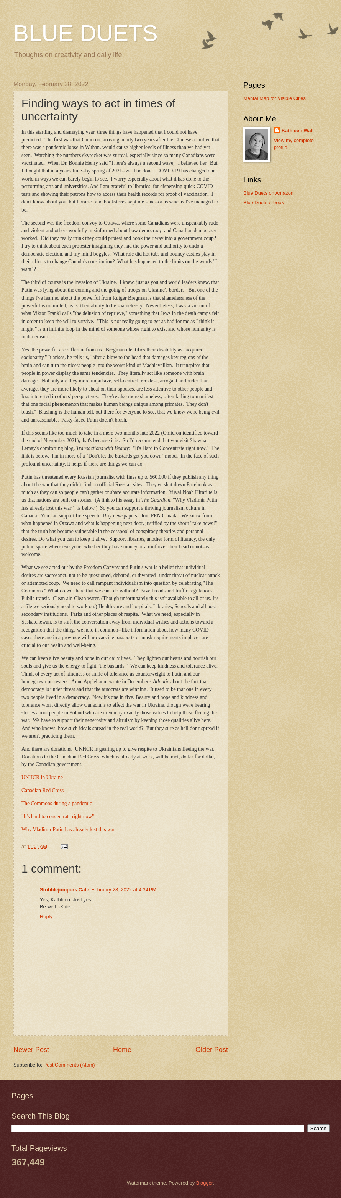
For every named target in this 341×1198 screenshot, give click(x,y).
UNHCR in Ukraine (42, 777)
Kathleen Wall (298, 130)
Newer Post (31, 1050)
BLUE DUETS (85, 33)
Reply (46, 916)
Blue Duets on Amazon (268, 193)
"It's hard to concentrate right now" (57, 816)
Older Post (211, 1050)
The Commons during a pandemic (56, 803)
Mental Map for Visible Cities (274, 98)
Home (122, 1050)
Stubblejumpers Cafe (64, 890)
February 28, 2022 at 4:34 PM (124, 890)
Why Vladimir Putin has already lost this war (68, 829)
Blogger (204, 1183)
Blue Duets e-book (263, 202)
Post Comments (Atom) (69, 1065)
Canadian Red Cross (42, 790)
